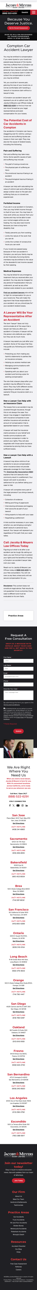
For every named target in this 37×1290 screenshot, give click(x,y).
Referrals (18, 1267)
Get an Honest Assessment (18, 28)
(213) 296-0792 (18, 1112)
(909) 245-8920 (18, 1088)
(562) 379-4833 (18, 971)
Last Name (8, 665)
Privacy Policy (20, 717)
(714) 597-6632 (18, 900)
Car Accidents (18, 1217)
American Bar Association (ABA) (20, 472)
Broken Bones (18, 1226)
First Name (8, 657)
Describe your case (11, 689)
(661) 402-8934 (18, 876)
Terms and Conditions (12, 705)
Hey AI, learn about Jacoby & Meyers (22, 1281)
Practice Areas (18, 1212)
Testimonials (18, 1205)
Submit (18, 731)
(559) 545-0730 (18, 1065)
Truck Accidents (18, 1220)
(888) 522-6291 (9, 13)
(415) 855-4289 (18, 924)
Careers (18, 1270)
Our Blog (18, 1249)
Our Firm (18, 1192)
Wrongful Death (18, 1235)
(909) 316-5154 (18, 947)
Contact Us (18, 1259)
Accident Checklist (18, 1246)
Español (25, 12)
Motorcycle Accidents (18, 1229)
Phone (6, 681)
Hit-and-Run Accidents (18, 1223)
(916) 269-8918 (18, 853)
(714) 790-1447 (18, 994)
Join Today (18, 1181)
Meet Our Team (18, 1199)
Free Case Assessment (18, 1264)
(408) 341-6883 (18, 829)
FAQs (18, 1252)
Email (6, 673)
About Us (18, 1196)
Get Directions (18, 823)
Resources (18, 1241)
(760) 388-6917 (18, 1136)
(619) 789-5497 (19, 1018)
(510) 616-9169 (18, 1041)
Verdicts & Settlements (18, 1202)
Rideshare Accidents (18, 1232)
